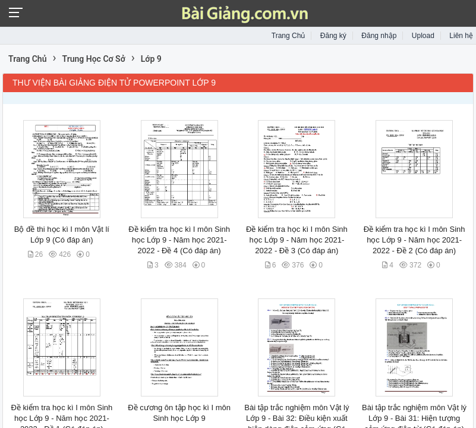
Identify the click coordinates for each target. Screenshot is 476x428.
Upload (423, 36)
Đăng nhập (378, 36)
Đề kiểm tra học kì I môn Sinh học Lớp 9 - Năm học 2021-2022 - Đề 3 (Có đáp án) (297, 240)
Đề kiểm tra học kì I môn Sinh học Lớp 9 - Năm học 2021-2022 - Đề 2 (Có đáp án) (414, 240)
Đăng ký (333, 36)
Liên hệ (461, 36)
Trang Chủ (288, 36)
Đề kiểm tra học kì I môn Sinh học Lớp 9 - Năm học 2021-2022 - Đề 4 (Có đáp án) (179, 240)
